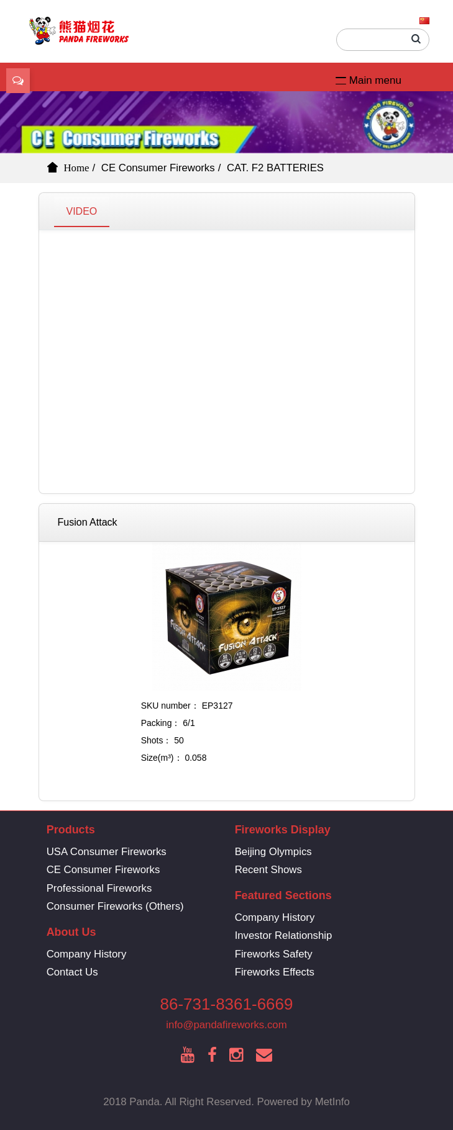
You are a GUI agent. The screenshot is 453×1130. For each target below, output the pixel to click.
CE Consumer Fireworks (158, 168)
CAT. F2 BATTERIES (275, 168)
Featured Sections (283, 895)
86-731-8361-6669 (226, 1004)
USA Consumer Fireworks (107, 852)
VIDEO (82, 211)
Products (71, 829)
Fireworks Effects (274, 972)
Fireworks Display (283, 829)
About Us (71, 932)
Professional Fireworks (99, 888)
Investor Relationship (283, 935)
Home (76, 168)
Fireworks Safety (274, 954)
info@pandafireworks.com (226, 1025)
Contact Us (72, 972)
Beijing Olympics (273, 852)
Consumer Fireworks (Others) (115, 906)
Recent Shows (268, 870)
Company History (275, 917)
